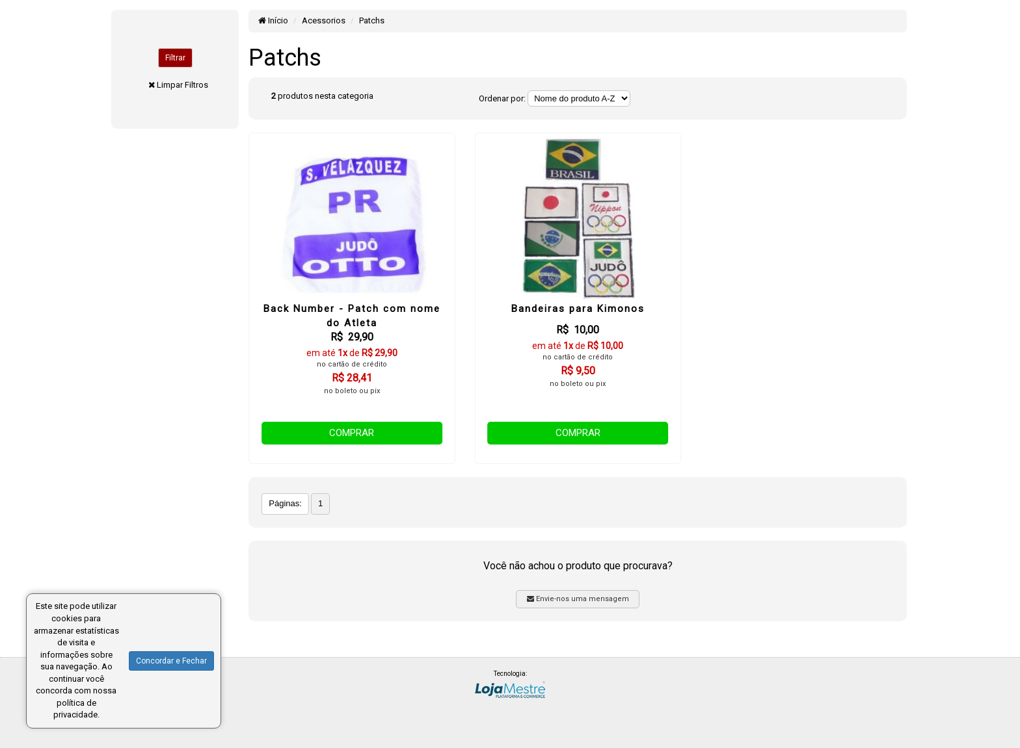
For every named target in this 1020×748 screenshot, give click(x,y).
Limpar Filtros (182, 85)
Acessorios (323, 20)
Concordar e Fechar (171, 660)
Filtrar (175, 57)
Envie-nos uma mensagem (578, 599)
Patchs (371, 20)
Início (273, 20)
